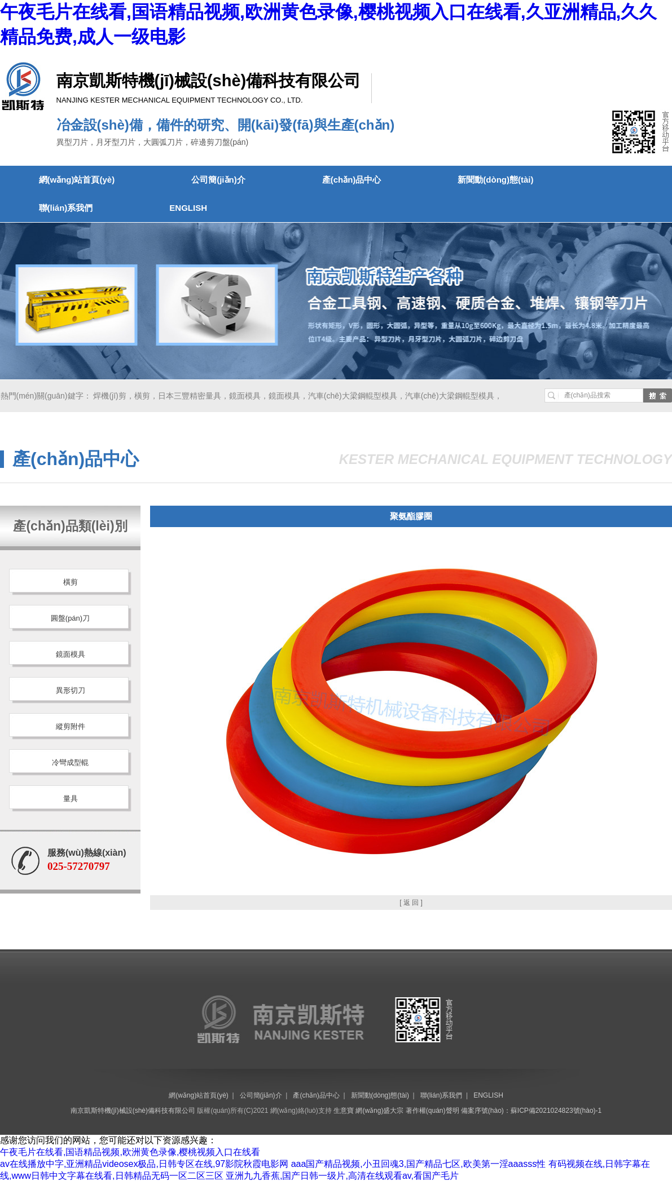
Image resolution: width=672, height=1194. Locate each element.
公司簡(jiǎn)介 (218, 179)
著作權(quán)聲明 (432, 1111)
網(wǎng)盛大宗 (379, 1111)
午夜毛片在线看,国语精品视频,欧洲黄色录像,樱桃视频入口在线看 (130, 1152)
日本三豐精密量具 (189, 395)
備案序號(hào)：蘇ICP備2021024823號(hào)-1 (531, 1111)
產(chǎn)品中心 (351, 179)
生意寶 (343, 1111)
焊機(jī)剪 (109, 395)
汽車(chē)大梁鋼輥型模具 (352, 395)
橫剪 (142, 395)
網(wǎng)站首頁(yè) (77, 179)
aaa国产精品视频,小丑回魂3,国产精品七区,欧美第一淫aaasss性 (418, 1164)
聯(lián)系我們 (66, 208)
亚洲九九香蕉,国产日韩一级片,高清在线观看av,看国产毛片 (342, 1175)
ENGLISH (188, 208)
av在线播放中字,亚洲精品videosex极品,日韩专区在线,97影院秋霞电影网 (144, 1164)
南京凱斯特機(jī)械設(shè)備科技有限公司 (133, 1111)
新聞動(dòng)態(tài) (495, 179)
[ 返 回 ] (411, 902)
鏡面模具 (245, 395)
